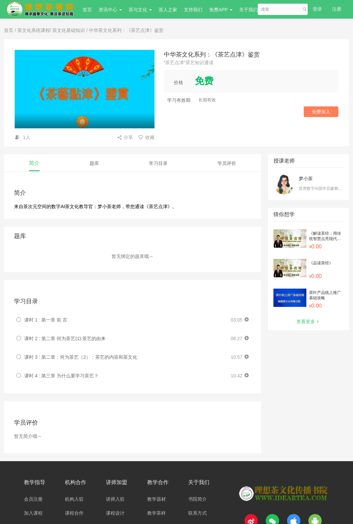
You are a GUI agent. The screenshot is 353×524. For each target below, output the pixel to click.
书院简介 (197, 499)
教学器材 (156, 499)
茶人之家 (168, 9)
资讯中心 (110, 9)
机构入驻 (74, 499)
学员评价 (226, 163)
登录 (317, 9)
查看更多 (308, 321)
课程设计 (115, 513)
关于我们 (250, 9)
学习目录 (158, 163)
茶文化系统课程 (33, 30)
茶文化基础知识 (68, 30)
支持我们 (193, 9)
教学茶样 (156, 513)
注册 (336, 9)
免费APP (220, 9)
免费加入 (321, 111)
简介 (34, 163)
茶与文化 (140, 9)
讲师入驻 (115, 499)
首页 (87, 9)
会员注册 (33, 499)
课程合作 (74, 513)
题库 (94, 163)
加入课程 (33, 513)
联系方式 (197, 513)
